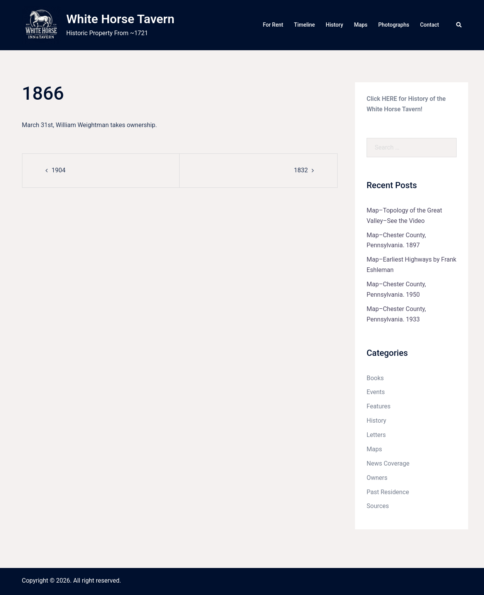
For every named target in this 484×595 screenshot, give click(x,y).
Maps (360, 25)
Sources (378, 506)
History (334, 25)
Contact (429, 25)
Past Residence (388, 492)
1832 (301, 170)
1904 (59, 170)
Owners (377, 477)
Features (379, 406)
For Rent (273, 25)
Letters (376, 435)
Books (375, 378)
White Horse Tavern (120, 19)
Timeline (304, 25)
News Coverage (388, 463)
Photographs (393, 25)
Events (376, 392)
